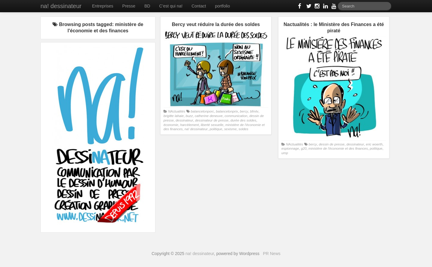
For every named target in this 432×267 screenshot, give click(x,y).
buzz (189, 116)
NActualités (176, 111)
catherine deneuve (209, 116)
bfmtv (254, 111)
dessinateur (184, 120)
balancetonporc (202, 111)
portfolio (222, 6)
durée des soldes (243, 120)
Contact (198, 6)
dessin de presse (332, 144)
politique (216, 129)
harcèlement (189, 125)
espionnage (290, 148)
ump (284, 153)
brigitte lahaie (174, 116)
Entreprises (102, 6)
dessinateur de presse (211, 120)
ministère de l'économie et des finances (338, 148)
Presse (129, 6)
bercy (244, 111)
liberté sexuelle (212, 125)
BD (147, 6)
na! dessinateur (61, 6)
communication (235, 116)
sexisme (230, 129)
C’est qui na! (171, 6)
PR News (271, 253)
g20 (304, 148)
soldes (243, 129)
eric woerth (374, 144)
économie (171, 125)
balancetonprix (227, 111)
